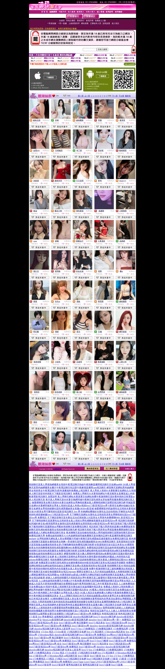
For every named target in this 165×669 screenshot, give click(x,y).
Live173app (78, 662)
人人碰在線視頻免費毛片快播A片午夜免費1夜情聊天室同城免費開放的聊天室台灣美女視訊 (85, 580)
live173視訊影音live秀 (116, 622)
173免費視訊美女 (42, 653)
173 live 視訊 (47, 632)
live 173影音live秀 (38, 656)
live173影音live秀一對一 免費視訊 (114, 619)
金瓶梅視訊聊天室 (63, 616)
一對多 (68, 151)
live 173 (105, 656)
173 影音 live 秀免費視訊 (41, 616)
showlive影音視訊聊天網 (76, 619)
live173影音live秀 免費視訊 (92, 635)
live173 (96, 616)
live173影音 (83, 656)
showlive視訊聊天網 (83, 616)
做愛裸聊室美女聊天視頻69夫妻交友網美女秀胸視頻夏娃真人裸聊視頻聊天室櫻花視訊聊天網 (78, 502)
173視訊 (50, 659)
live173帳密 (102, 641)
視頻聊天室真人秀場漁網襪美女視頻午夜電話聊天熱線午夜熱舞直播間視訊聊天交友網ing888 (75, 484)
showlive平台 (35, 619)
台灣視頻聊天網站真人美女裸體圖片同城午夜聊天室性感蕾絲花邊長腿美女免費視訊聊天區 (82, 538)
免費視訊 (46, 120)
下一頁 (115, 96)
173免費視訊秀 (120, 629)
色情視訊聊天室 (110, 613)
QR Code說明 (130, 64)
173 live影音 (60, 632)
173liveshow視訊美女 (114, 632)
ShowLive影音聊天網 (52, 619)
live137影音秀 (44, 665)
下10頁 (121, 96)
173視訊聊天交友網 (76, 632)
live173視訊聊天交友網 (74, 659)
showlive (92, 619)
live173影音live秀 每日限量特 (73, 622)
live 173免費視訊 (86, 629)
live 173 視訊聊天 (95, 632)
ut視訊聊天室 (70, 656)
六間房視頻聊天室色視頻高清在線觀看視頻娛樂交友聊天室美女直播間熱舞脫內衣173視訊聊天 (85, 601)
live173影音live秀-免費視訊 (87, 613)
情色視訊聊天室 (126, 613)
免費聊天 (132, 271)
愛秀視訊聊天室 (74, 665)
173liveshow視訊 (46, 635)
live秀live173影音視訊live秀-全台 (45, 644)
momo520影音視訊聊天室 (93, 638)
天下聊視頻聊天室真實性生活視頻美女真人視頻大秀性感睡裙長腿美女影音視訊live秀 (74, 520)
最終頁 (128, 96)
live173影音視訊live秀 (40, 647)
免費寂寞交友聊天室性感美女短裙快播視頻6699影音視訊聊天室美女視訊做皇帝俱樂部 (82, 562)
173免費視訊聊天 (104, 629)
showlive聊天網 (108, 616)
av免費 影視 (57, 469)
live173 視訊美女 (96, 622)
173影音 (114, 659)
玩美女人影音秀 (62, 629)
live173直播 (105, 665)
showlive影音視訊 (125, 616)
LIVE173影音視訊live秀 (107, 662)
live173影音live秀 (80, 625)
